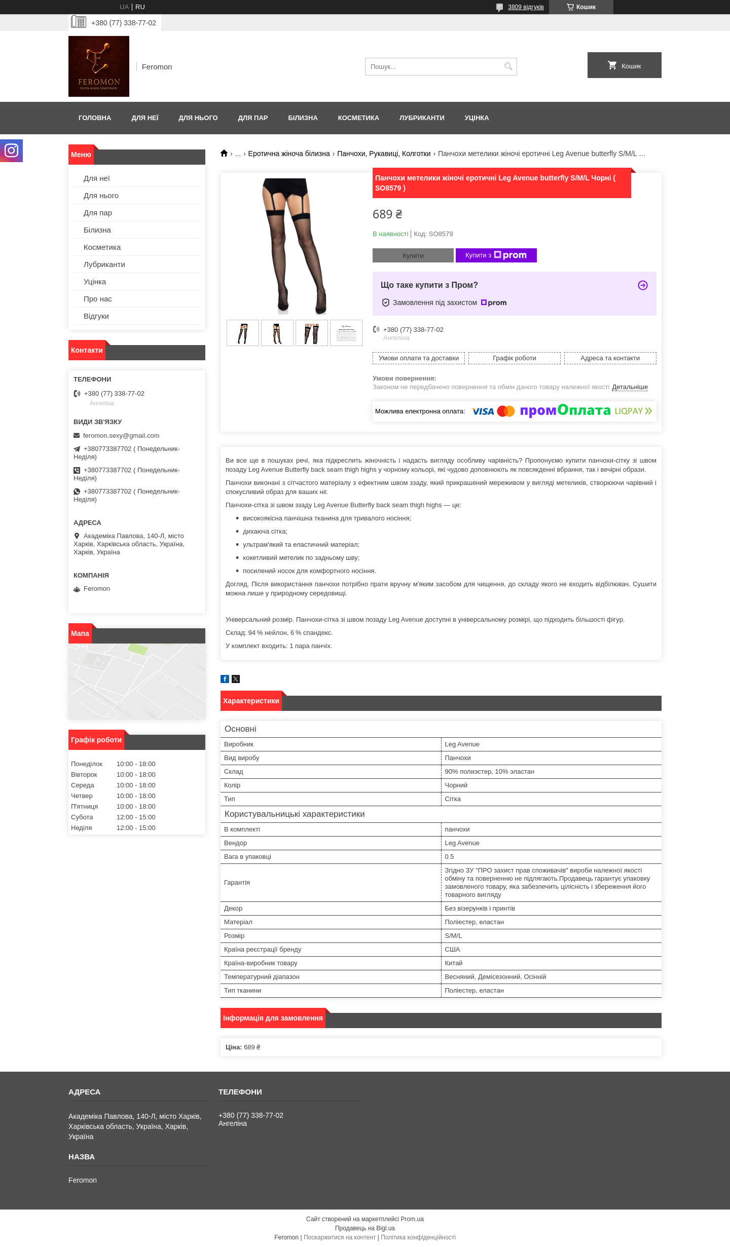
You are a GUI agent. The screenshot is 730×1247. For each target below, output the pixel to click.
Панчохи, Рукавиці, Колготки (383, 153)
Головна (95, 118)
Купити (413, 255)
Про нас (98, 298)
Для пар (253, 118)
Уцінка (477, 118)
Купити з (496, 255)
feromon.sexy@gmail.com (121, 435)
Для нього (197, 118)
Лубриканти (422, 118)
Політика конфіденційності (418, 1237)
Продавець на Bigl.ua (365, 1228)
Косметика (358, 118)
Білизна (302, 118)
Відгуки (96, 316)
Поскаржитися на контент (340, 1237)
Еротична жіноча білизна (289, 153)
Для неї (144, 118)
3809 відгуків (526, 7)
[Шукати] (508, 66)
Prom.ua (412, 1219)
